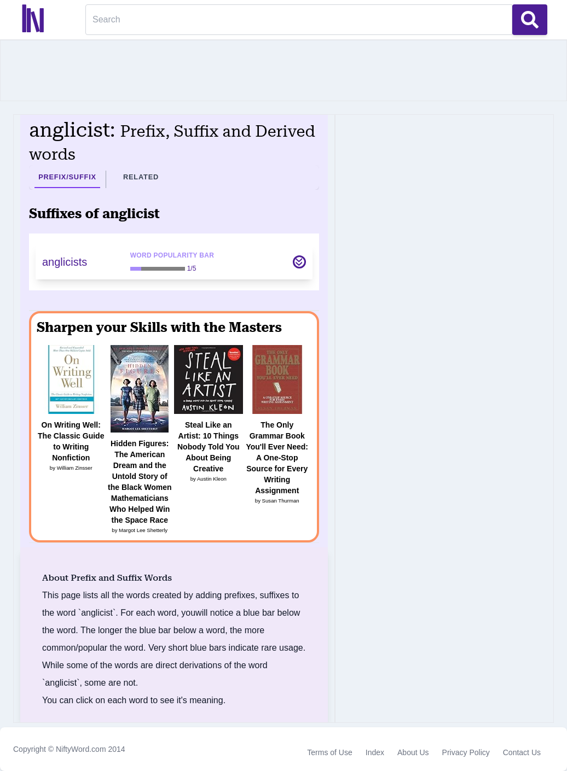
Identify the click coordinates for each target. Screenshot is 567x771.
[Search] (298, 19)
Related (141, 177)
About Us (413, 752)
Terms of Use (329, 752)
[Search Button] (529, 19)
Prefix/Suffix (67, 177)
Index (375, 752)
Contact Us (522, 752)
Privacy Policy (466, 752)
